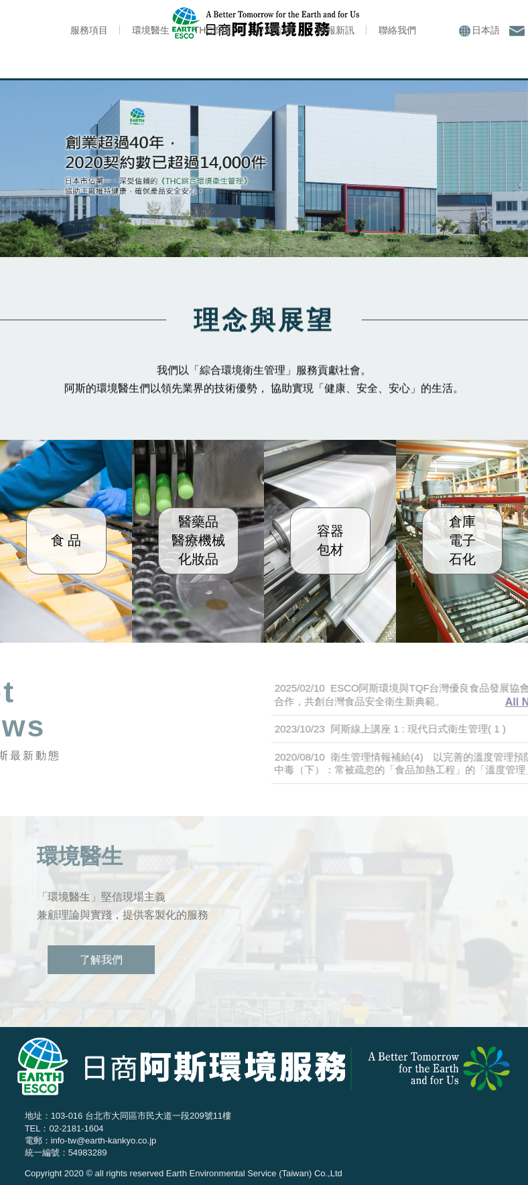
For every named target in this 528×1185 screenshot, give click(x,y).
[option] (264, 167)
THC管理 (213, 30)
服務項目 (89, 30)
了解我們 (101, 959)
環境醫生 (151, 30)
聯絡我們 (397, 30)
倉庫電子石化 (462, 540)
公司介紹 (274, 30)
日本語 (479, 31)
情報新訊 (335, 30)
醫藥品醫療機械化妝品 (198, 540)
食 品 (66, 540)
